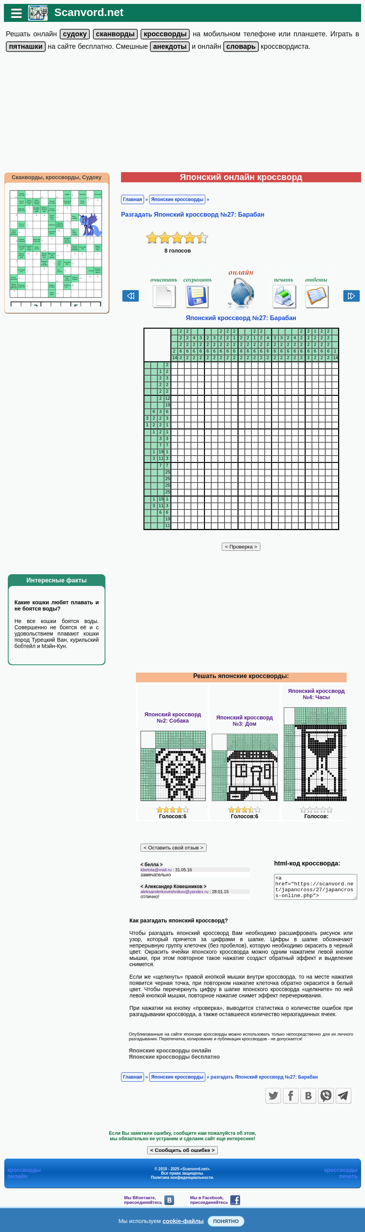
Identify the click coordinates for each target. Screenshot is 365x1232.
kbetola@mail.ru (152, 874)
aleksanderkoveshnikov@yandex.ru (171, 896)
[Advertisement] (183, 113)
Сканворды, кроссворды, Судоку (53, 177)
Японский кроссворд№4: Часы (316, 694)
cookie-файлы (183, 1221)
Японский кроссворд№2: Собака (172, 717)
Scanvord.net (84, 12)
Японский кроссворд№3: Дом (244, 720)
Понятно (226, 1221)
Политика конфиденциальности (182, 1175)
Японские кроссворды (173, 199)
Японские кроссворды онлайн (166, 1048)
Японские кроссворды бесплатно (170, 1055)
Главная (128, 199)
